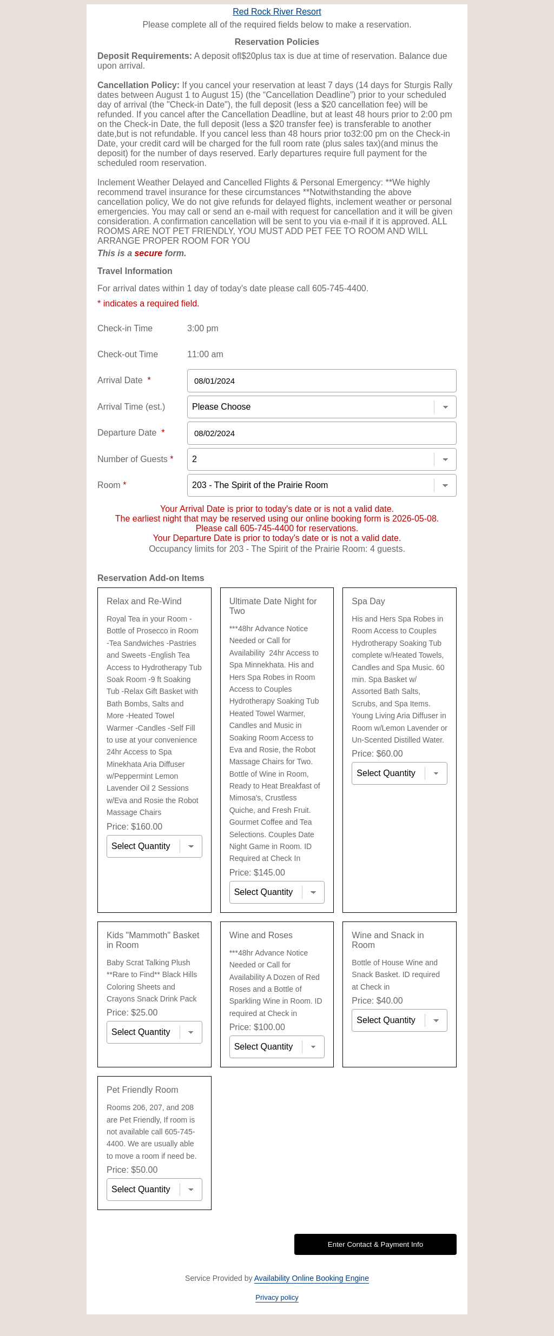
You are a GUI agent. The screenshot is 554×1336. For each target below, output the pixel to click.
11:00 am (205, 354)
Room (111, 485)
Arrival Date (124, 380)
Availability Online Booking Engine (311, 1278)
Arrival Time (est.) (131, 406)
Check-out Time (127, 354)
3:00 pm (203, 328)
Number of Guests (135, 459)
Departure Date (131, 432)
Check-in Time (125, 328)
